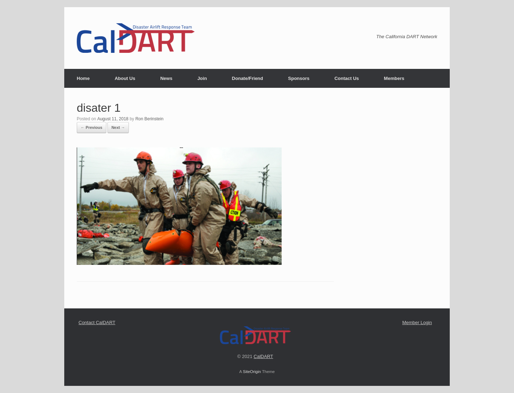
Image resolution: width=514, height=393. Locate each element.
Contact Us (346, 78)
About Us (125, 78)
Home (83, 78)
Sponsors (298, 78)
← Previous (91, 127)
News (166, 78)
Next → (118, 127)
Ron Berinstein (149, 118)
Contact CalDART (97, 322)
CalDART (263, 356)
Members (394, 78)
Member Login (417, 322)
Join (202, 78)
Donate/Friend (247, 78)
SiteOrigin (252, 371)
